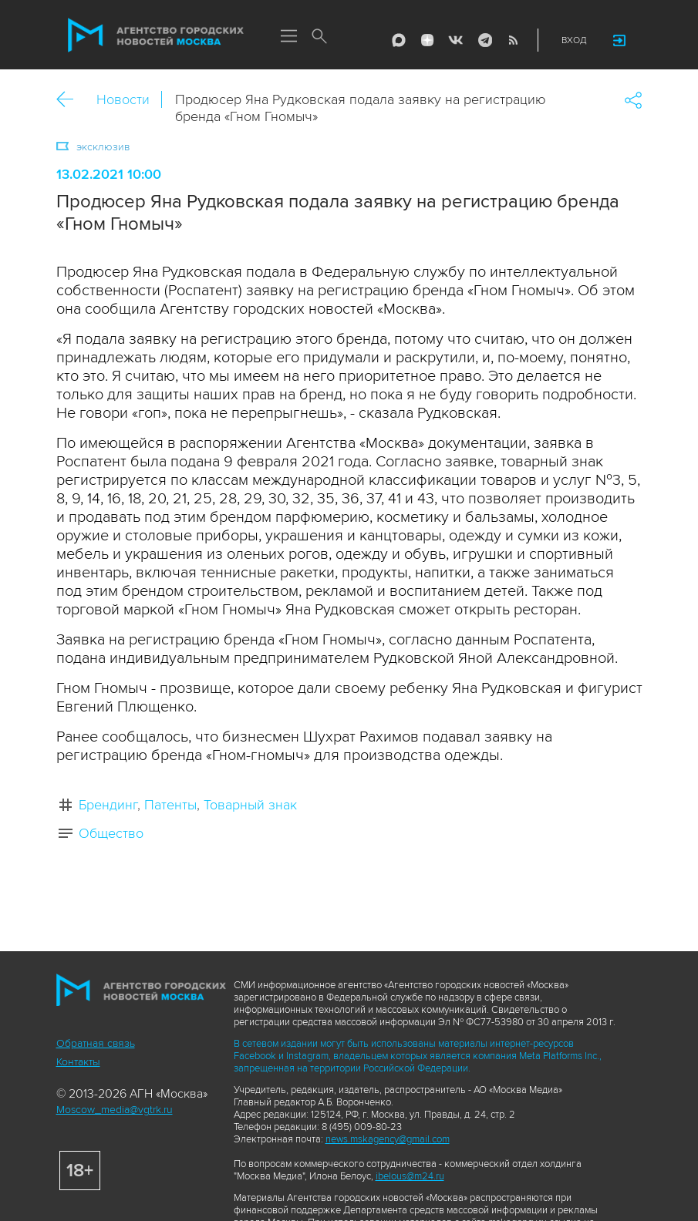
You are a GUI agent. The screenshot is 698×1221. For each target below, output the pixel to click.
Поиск (320, 37)
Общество (111, 833)
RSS (512, 40)
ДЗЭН (427, 40)
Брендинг (108, 804)
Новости (123, 99)
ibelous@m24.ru (410, 1176)
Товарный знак (250, 804)
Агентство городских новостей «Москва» (156, 35)
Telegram (484, 40)
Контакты (78, 1061)
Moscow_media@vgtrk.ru (114, 1109)
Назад (70, 99)
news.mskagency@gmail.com (387, 1139)
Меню (289, 37)
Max (398, 40)
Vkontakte (455, 40)
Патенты (170, 804)
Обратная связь (95, 1043)
